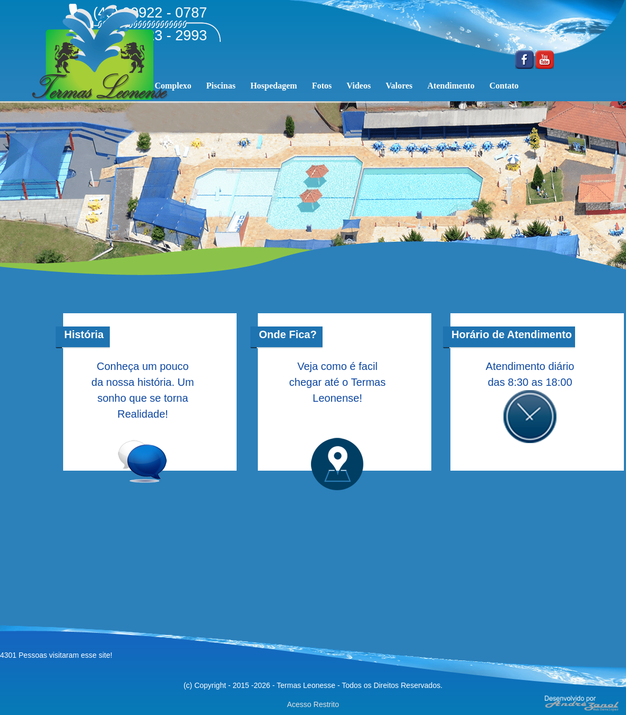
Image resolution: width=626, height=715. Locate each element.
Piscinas (221, 85)
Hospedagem (273, 85)
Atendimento (451, 85)
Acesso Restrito (313, 704)
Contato (503, 85)
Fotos (322, 85)
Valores (399, 85)
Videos (358, 85)
